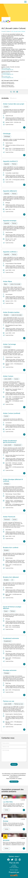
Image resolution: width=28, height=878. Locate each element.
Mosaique (6, 484)
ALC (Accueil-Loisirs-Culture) (18, 31)
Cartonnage (7, 347)
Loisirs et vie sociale (15, 284)
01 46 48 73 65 (5, 68)
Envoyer (14, 764)
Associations (14, 866)
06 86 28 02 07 (5, 73)
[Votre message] (14, 755)
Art (12, 580)
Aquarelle (6, 164)
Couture (6, 106)
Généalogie (7, 136)
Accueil (3, 31)
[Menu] (25, 2)
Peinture (14, 164)
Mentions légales (14, 870)
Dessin (6, 611)
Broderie (6, 315)
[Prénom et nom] (14, 743)
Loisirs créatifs (7, 379)
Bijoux (5, 284)
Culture (8, 31)
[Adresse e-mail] (14, 746)
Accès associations (14, 867)
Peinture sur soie (18, 704)
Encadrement (17, 445)
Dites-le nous (14, 781)
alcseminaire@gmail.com (7, 69)
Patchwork (7, 519)
